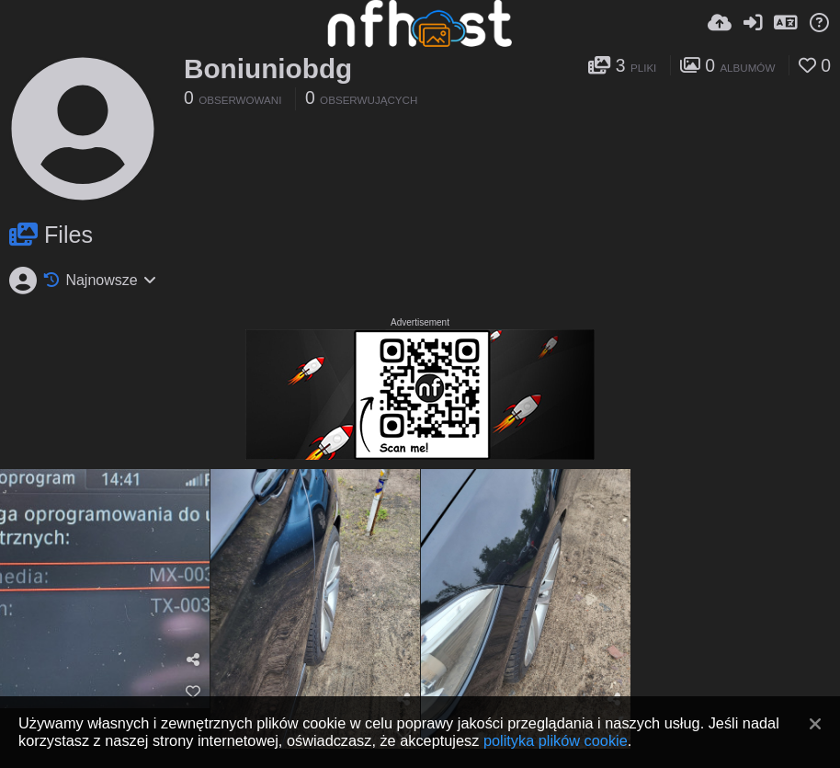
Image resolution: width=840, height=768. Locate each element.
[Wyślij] (720, 23)
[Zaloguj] (753, 23)
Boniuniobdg (268, 68)
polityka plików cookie (555, 740)
